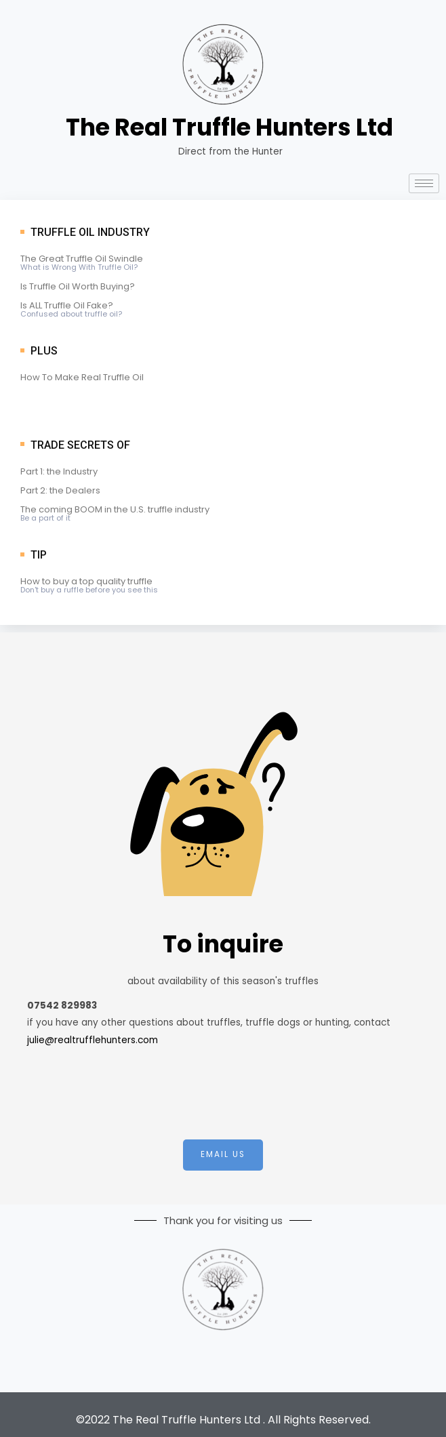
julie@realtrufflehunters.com (92, 1040)
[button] (223, 1155)
